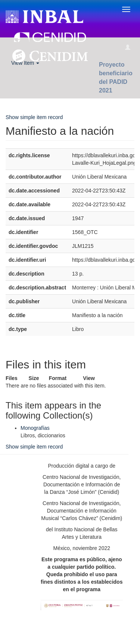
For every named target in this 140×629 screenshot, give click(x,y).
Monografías (35, 428)
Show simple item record (34, 117)
